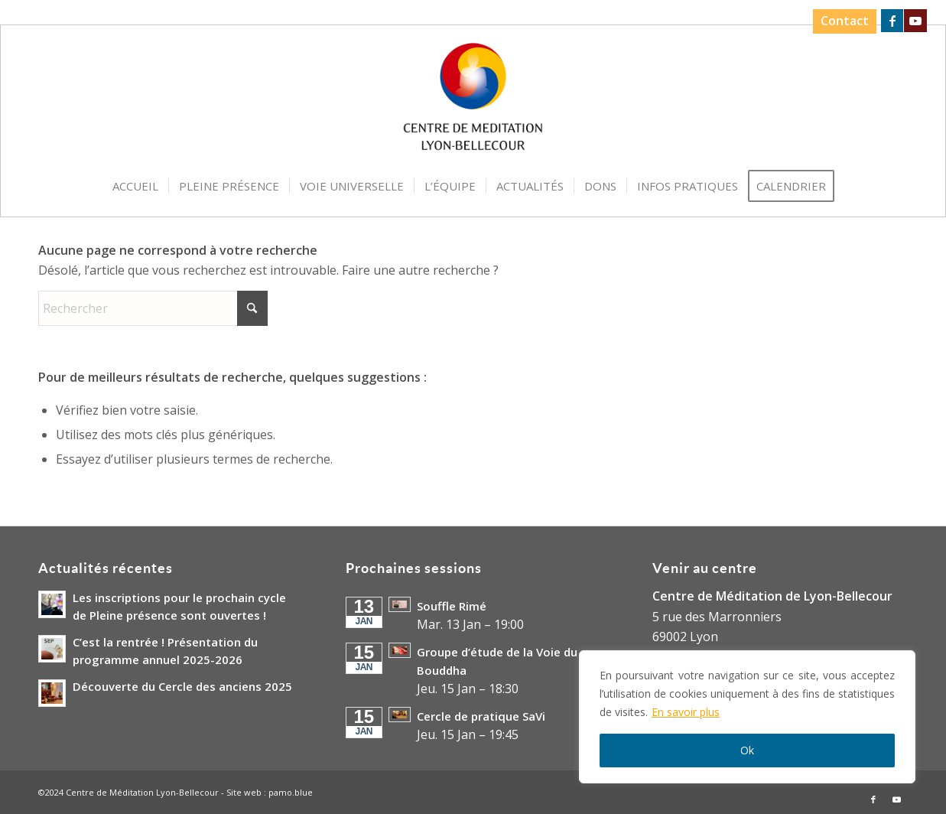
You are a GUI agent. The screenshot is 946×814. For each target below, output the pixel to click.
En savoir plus (686, 712)
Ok (747, 750)
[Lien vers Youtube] (915, 20)
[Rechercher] (153, 308)
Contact (845, 20)
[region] (747, 716)
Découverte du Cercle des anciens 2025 (182, 686)
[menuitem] (841, 21)
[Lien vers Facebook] (892, 20)
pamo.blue (290, 792)
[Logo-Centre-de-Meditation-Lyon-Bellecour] (473, 102)
